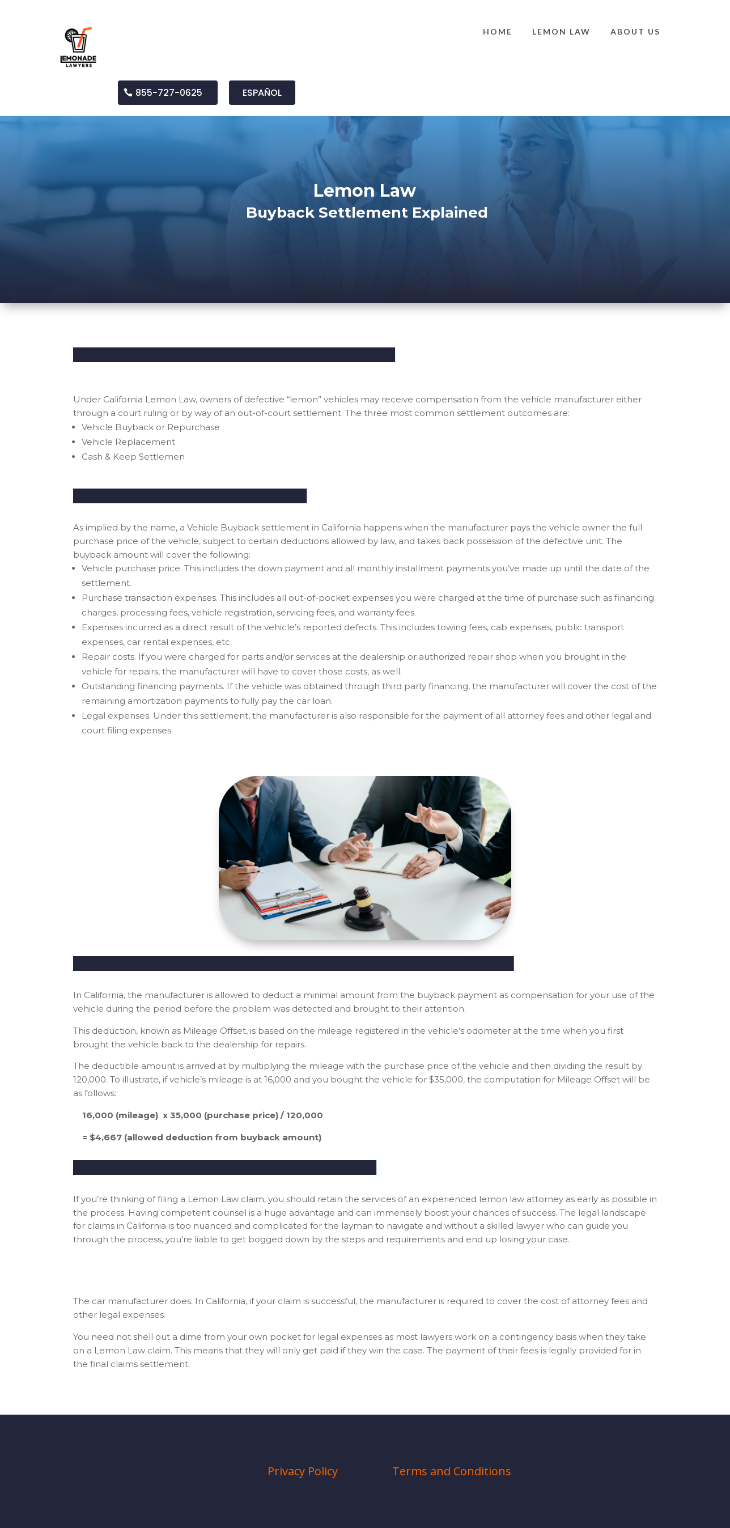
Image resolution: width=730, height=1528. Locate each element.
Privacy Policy (303, 1471)
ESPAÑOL (262, 92)
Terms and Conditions (451, 1471)
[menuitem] (497, 31)
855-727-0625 (168, 92)
